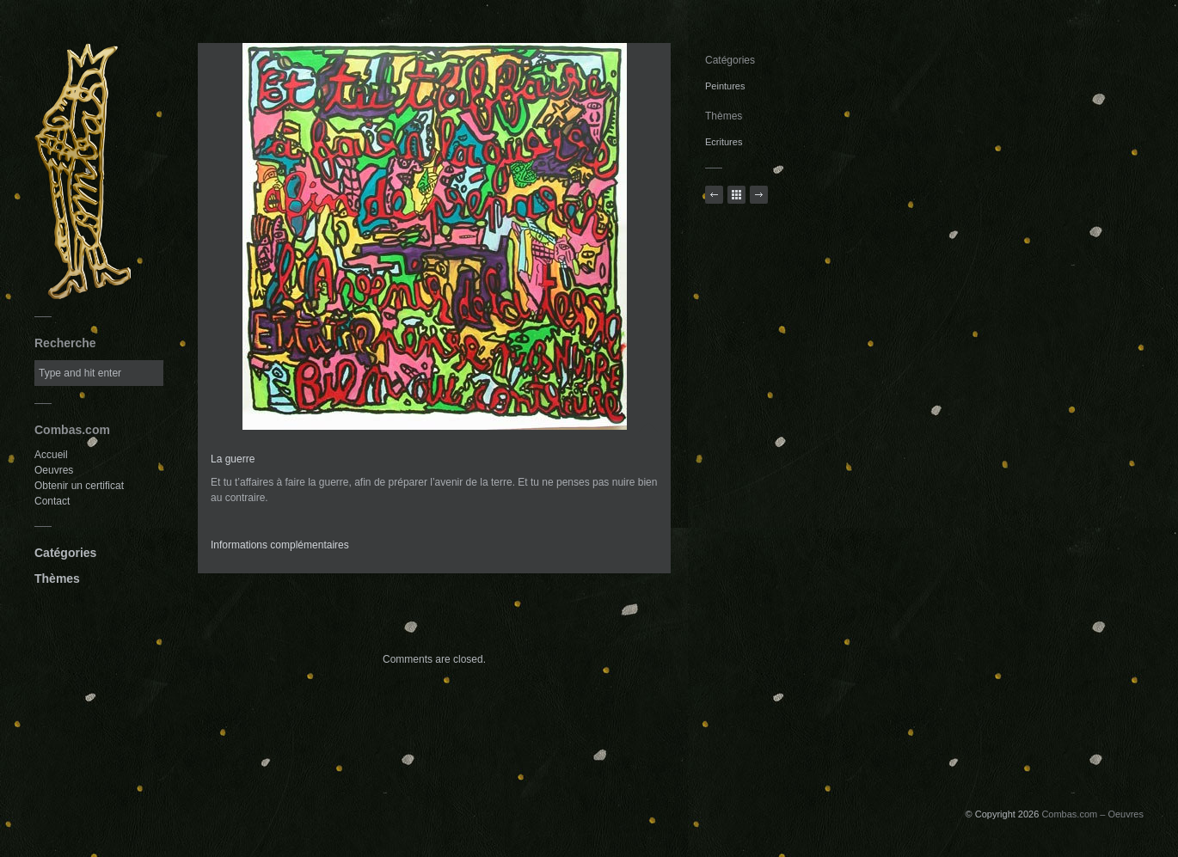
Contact (52, 501)
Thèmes (57, 578)
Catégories (65, 553)
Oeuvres (53, 470)
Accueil (51, 455)
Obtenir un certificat (79, 486)
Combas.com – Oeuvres (1092, 814)
